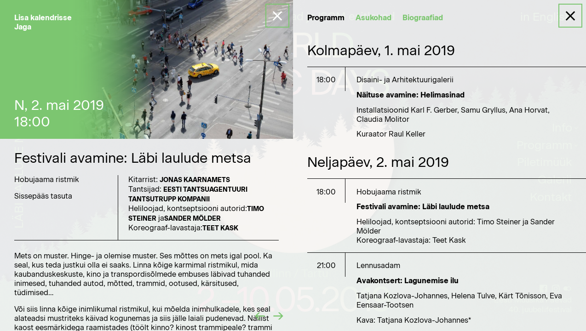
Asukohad (373, 17)
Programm (326, 17)
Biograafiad (422, 17)
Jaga (22, 27)
